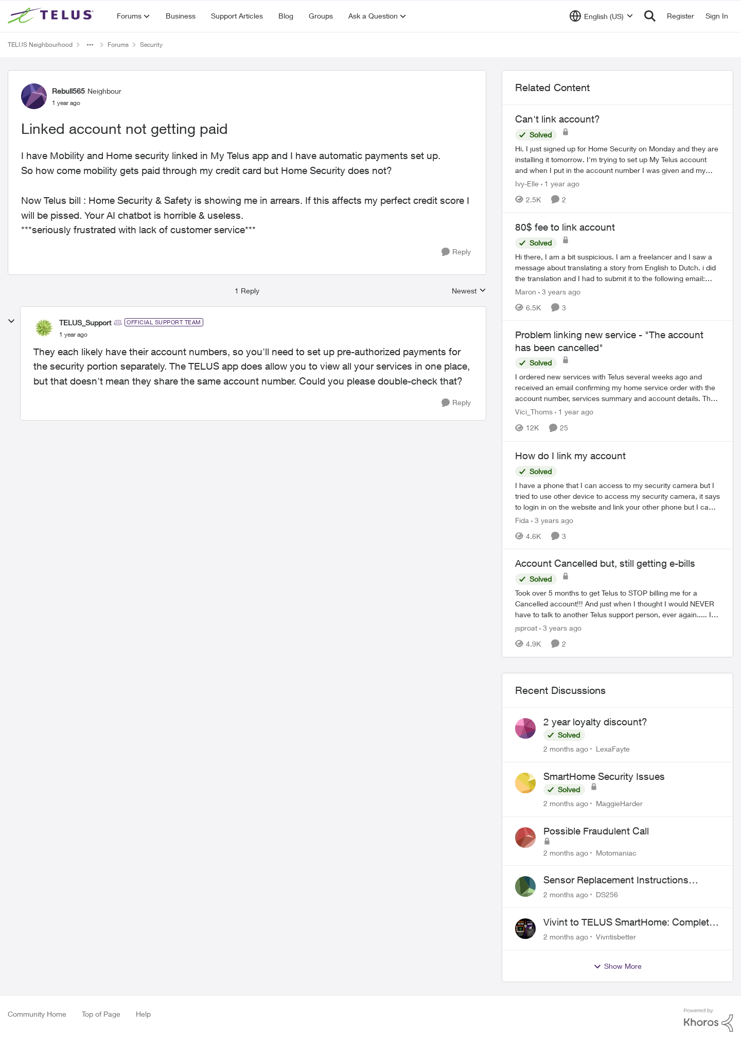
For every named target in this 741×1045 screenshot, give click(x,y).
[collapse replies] (11, 321)
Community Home (37, 1013)
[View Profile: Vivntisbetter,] (525, 928)
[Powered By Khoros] (708, 1020)
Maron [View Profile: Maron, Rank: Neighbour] (525, 291)
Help (143, 1013)
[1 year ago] (560, 183)
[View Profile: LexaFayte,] (525, 728)
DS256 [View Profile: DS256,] (607, 894)
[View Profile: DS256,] (525, 886)
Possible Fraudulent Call (596, 831)
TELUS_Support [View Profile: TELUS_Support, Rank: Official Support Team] (85, 322)
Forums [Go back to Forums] (118, 44)
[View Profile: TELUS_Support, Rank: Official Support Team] (43, 328)
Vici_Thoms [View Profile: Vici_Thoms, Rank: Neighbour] (534, 412)
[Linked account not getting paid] (73, 334)
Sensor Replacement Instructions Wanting (616, 880)
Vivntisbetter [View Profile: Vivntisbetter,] (616, 936)
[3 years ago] (559, 291)
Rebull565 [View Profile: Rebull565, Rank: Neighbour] (68, 90)
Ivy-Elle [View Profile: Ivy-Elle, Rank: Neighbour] (527, 183)
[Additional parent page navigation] (90, 45)
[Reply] (456, 252)
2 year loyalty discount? (595, 721)
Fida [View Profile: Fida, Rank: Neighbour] (522, 519)
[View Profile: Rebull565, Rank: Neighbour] (34, 96)
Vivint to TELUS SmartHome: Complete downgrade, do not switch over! (628, 922)
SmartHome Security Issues (604, 776)
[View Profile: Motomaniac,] (525, 837)
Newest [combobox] (469, 291)
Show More (617, 966)
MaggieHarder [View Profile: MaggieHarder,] (619, 803)
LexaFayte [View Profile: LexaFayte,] (613, 748)
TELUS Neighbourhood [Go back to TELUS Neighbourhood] (40, 44)
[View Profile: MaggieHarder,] (525, 783)
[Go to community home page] (52, 16)
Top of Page (101, 1013)
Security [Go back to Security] (151, 44)
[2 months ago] (565, 748)
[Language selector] (601, 16)
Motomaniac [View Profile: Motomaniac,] (616, 852)
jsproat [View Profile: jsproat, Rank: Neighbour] (526, 627)
